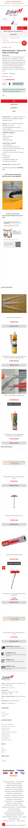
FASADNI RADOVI (20, 781)
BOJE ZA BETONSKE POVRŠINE (14, 783)
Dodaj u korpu (14, 326)
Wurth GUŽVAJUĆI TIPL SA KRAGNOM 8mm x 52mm (14, 477)
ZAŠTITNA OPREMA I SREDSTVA (10, 816)
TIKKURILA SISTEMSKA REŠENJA (14, 803)
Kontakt (26, 5)
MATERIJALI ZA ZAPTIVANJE (11, 805)
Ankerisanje (5, 40)
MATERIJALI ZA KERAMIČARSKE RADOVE (14, 797)
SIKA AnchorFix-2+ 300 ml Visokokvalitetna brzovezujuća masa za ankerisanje (14, 435)
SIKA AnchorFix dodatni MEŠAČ (14, 317)
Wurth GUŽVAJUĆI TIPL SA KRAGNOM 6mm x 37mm (14, 633)
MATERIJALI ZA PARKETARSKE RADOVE (14, 791)
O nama (21, 5)
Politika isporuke (5, 730)
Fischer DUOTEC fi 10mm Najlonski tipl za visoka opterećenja (14, 594)
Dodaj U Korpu (18, 83)
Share (3, 95)
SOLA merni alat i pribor (14, 818)
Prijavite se (8, 3)
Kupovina (11, 653)
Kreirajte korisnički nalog (17, 3)
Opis (14, 101)
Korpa (14, 24)
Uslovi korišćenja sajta (6, 739)
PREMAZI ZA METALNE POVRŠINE (14, 787)
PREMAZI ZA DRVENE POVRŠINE (14, 785)
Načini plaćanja (15, 5)
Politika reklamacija (5, 736)
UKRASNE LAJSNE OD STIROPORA (14, 815)
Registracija (4, 750)
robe (10, 660)
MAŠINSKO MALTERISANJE (8, 807)
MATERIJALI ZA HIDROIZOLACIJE (14, 799)
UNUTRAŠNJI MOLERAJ (8, 781)
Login (2, 748)
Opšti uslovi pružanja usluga (8, 726)
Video (14, 111)
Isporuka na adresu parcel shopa (9, 732)
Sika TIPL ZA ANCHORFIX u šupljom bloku (14, 395)
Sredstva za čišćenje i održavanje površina (14, 813)
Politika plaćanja (5, 734)
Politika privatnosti (5, 728)
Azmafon (4, 760)
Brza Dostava (13, 646)
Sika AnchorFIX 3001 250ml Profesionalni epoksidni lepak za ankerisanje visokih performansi (14, 357)
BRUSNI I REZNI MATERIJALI (14, 811)
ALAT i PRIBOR (22, 816)
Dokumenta (14, 108)
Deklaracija (14, 104)
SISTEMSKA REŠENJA (14, 38)
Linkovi (21, 28)
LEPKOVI (21, 805)
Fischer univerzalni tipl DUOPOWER (14, 554)
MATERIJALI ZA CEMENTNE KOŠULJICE (14, 795)
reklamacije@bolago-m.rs (14, 700)
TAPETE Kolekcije (21, 820)
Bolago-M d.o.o (14, 825)
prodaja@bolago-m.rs (11, 703)
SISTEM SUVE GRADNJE (14, 809)
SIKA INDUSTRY (8, 801)
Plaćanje (10, 666)
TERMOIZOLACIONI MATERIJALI (14, 793)
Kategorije (6, 28)
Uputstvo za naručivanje (5, 5)
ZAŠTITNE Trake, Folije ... (9, 820)
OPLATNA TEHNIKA (21, 807)
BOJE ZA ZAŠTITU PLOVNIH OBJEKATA (14, 789)
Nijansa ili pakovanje (14, 404)
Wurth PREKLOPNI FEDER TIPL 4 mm (14, 515)
